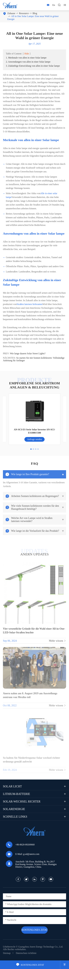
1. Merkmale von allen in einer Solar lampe (26, 57)
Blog (35, 13)
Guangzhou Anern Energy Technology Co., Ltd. (40, 946)
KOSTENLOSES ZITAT (30, 965)
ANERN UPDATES (34, 554)
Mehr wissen (57, 642)
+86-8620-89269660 (25, 844)
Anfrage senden (34, 439)
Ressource (24, 13)
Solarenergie (14, 809)
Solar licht (12, 786)
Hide (26, 53)
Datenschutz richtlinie (26, 953)
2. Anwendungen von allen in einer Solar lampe (28, 61)
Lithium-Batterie (16, 794)
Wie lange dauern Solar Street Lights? (27, 353)
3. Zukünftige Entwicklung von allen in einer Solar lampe (33, 66)
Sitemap (7, 953)
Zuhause (11, 13)
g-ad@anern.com (31, 854)
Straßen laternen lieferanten (30, 304)
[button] (31, 449)
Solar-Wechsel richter (21, 801)
